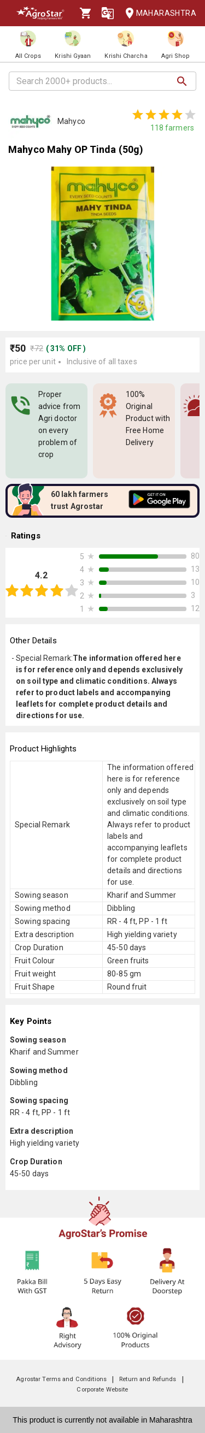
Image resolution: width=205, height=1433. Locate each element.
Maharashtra (157, 13)
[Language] (108, 13)
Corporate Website (102, 1389)
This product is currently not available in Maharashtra (102, 1420)
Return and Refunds (147, 1379)
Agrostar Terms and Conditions (61, 1379)
